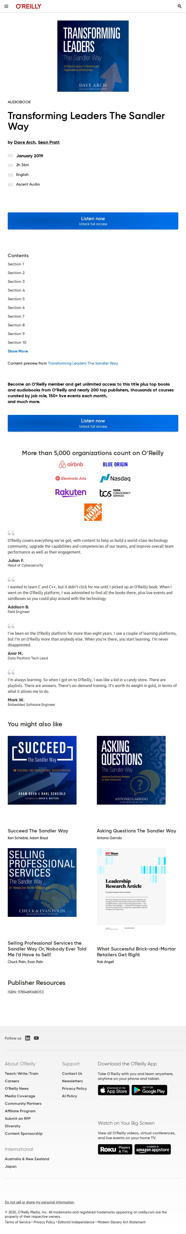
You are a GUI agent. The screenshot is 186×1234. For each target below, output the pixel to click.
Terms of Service (18, 1222)
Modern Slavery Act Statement (122, 1222)
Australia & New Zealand (27, 1158)
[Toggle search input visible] (180, 6)
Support (71, 1064)
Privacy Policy (74, 1088)
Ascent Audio (28, 184)
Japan (10, 1166)
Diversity (12, 1126)
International (19, 1149)
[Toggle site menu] (6, 6)
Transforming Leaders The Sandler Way (83, 363)
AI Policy (69, 1096)
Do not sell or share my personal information (39, 1202)
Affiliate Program (20, 1111)
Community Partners (23, 1103)
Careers (12, 1081)
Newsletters (72, 1081)
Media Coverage (20, 1096)
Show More (18, 351)
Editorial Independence (76, 1222)
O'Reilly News (17, 1088)
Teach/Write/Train (21, 1073)
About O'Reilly (20, 1064)
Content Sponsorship (24, 1133)
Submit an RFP (18, 1118)
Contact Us (72, 1073)
